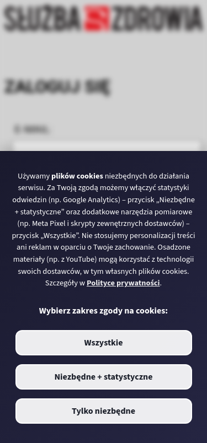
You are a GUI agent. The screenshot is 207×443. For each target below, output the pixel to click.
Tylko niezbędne (103, 411)
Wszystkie (103, 343)
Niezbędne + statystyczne (103, 377)
